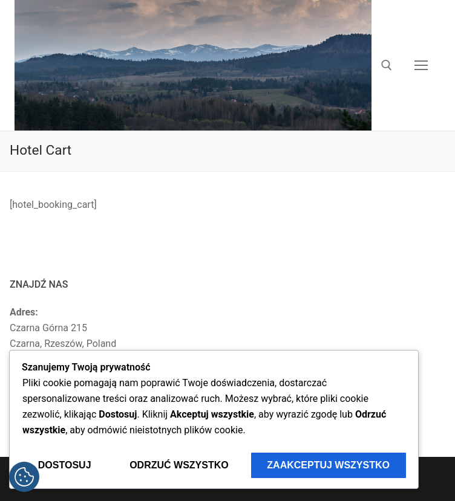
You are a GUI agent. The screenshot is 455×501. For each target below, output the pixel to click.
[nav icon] (421, 65)
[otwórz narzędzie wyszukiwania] (386, 65)
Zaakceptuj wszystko (328, 465)
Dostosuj (64, 465)
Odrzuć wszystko (179, 465)
